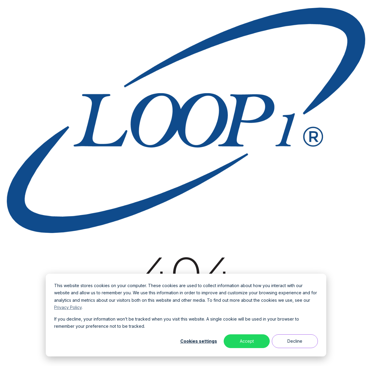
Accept (247, 341)
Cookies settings (198, 341)
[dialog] (186, 315)
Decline (294, 341)
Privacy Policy (68, 307)
